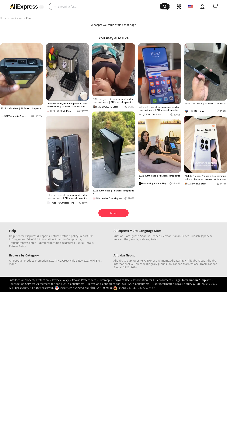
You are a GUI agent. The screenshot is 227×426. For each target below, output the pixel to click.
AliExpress (150, 260)
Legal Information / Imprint (192, 280)
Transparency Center (22, 243)
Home (3, 18)
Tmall (203, 264)
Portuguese (132, 236)
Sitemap (105, 280)
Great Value (69, 260)
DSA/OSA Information (40, 239)
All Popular (16, 260)
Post (28, 18)
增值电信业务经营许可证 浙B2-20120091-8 (86, 288)
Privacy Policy (60, 280)
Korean (118, 239)
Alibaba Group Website (128, 260)
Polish (154, 239)
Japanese (207, 236)
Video (12, 264)
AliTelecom (138, 264)
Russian (119, 236)
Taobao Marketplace (186, 264)
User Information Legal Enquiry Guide (177, 284)
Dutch (185, 236)
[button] (41, 7)
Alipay (174, 260)
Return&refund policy (64, 236)
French (156, 236)
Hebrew (144, 239)
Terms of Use (121, 280)
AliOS (126, 267)
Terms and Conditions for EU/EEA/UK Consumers (118, 284)
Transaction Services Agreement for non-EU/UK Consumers (46, 284)
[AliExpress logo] (24, 6)
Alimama (163, 260)
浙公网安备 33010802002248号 (134, 288)
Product (29, 260)
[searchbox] (106, 6)
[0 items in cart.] (215, 6)
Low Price (55, 260)
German (166, 236)
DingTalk (151, 264)
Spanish (145, 236)
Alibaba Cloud (196, 260)
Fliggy (183, 260)
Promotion (41, 260)
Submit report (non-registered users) (60, 243)
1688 (134, 267)
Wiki (92, 260)
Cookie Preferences (84, 280)
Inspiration (16, 18)
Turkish (195, 236)
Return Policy (17, 246)
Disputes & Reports (37, 236)
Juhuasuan (165, 264)
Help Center (16, 236)
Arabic (134, 239)
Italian (177, 236)
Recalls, (89, 243)
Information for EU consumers (152, 280)
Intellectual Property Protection (29, 280)
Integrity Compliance (68, 239)
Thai (126, 239)
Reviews (83, 260)
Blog (98, 260)
